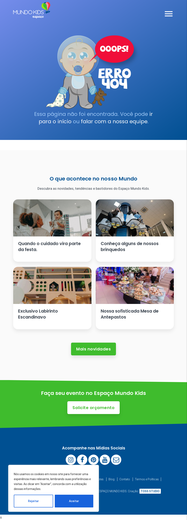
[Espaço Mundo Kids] (31, 15)
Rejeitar (33, 501)
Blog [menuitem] (112, 479)
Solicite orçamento (93, 408)
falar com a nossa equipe (114, 121)
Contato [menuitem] (124, 479)
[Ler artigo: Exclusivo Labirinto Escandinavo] (52, 298)
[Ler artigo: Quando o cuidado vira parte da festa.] (52, 230)
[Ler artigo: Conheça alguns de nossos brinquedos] (135, 230)
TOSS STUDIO (150, 491)
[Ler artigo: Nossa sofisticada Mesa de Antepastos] (135, 298)
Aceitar (74, 501)
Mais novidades (93, 349)
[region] (53, 488)
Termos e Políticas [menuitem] (147, 479)
